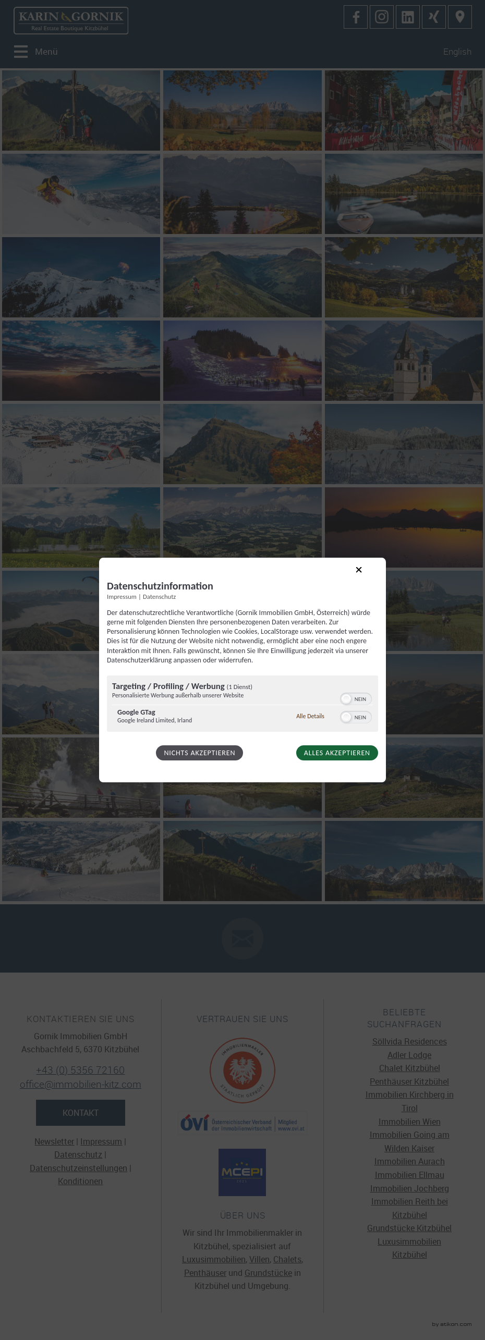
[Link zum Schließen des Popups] (367, 578)
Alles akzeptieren (337, 752)
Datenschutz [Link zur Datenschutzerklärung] (159, 596)
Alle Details (310, 716)
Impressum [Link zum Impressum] (122, 596)
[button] (346, 699)
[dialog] (242, 670)
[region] (242, 704)
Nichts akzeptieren (199, 752)
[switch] (356, 698)
